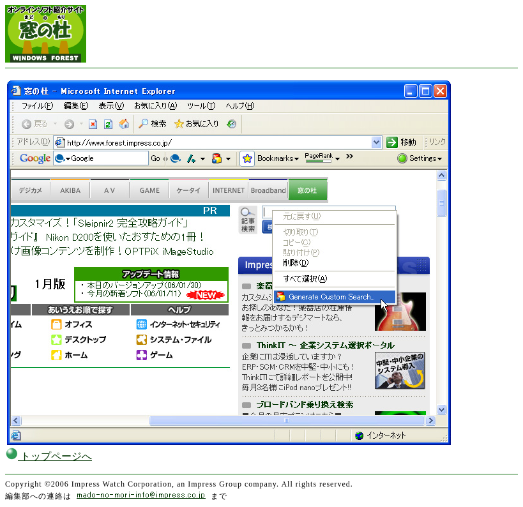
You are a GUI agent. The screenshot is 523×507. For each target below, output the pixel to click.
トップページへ (48, 456)
